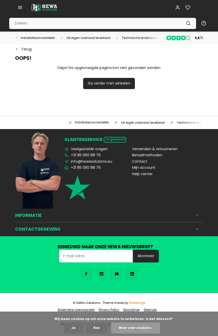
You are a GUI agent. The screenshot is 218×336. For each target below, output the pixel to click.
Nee (96, 328)
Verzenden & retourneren (154, 149)
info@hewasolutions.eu (91, 161)
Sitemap (150, 310)
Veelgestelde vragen (89, 149)
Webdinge (137, 303)
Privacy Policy (109, 310)
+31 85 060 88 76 (86, 155)
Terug (23, 49)
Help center (142, 174)
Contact (139, 161)
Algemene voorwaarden (76, 310)
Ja (73, 328)
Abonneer (145, 256)
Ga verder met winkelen (109, 83)
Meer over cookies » (135, 328)
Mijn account (143, 167)
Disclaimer (131, 310)
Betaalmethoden (147, 155)
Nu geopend (115, 139)
